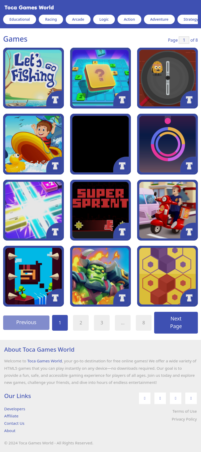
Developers (14, 408)
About (9, 430)
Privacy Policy (184, 419)
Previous (26, 322)
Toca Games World (44, 360)
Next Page (176, 322)
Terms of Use (184, 411)
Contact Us (14, 423)
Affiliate (11, 415)
